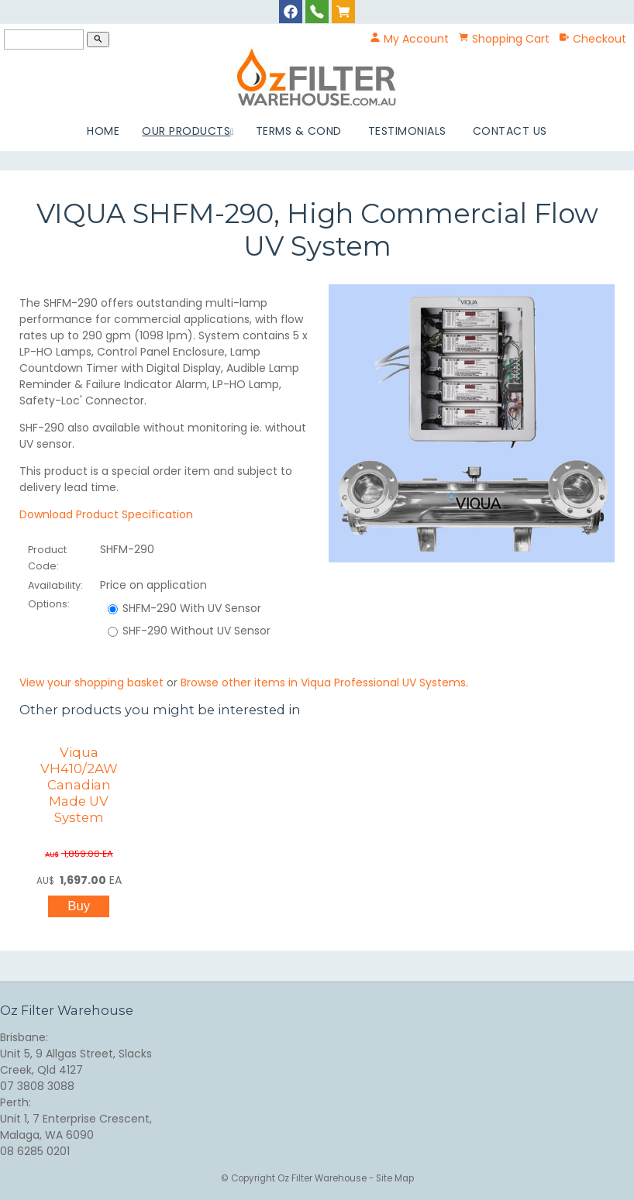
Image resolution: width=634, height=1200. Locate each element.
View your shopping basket (91, 682)
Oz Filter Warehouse (323, 1178)
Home (103, 131)
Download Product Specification (106, 514)
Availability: (55, 585)
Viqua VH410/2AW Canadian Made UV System (79, 784)
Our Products (186, 131)
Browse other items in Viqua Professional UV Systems (323, 682)
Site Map (395, 1178)
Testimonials (407, 131)
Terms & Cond (299, 131)
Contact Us (510, 131)
